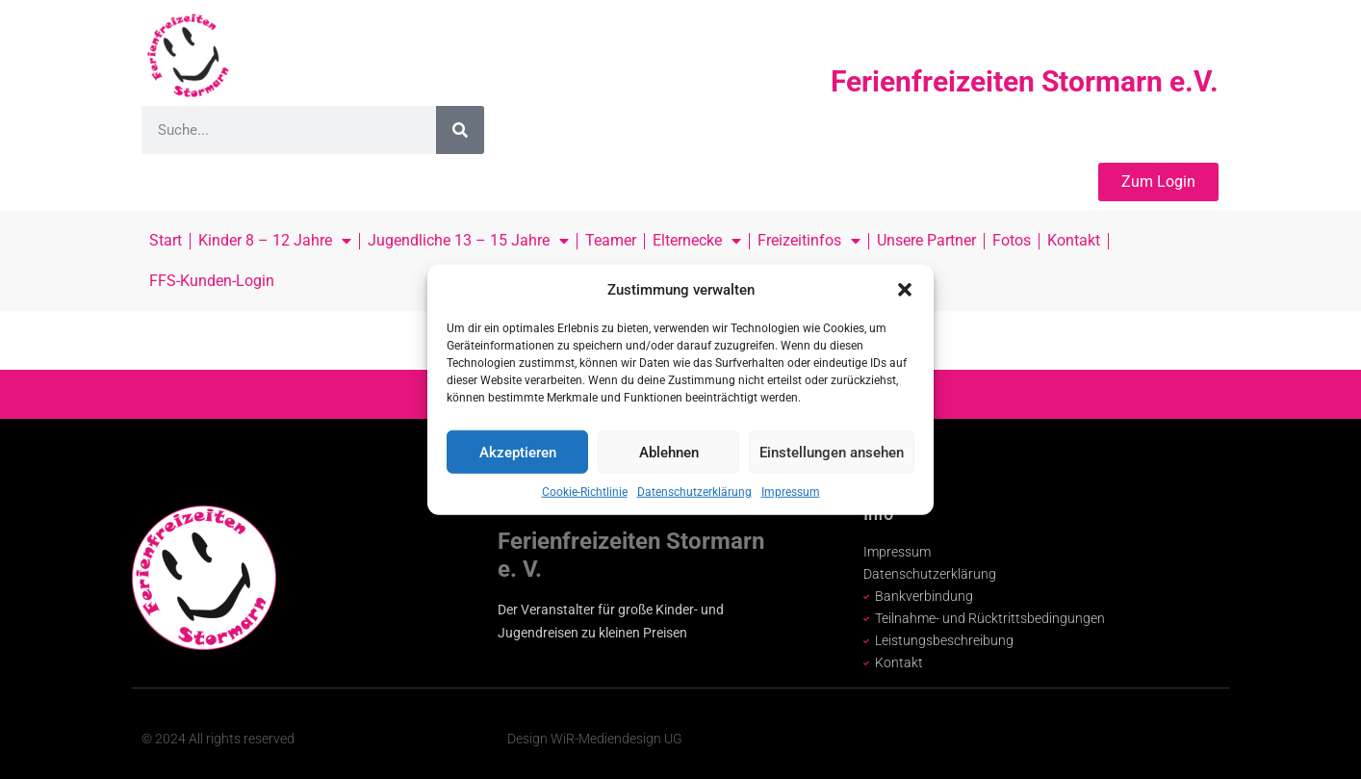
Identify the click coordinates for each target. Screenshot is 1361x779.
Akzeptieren (517, 451)
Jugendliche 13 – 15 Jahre (468, 240)
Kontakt (1073, 240)
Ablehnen (669, 451)
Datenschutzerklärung (694, 492)
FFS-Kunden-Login (211, 281)
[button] (904, 289)
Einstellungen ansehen (831, 451)
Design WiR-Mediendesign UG (594, 738)
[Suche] (460, 130)
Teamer (610, 240)
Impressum (790, 492)
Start (165, 240)
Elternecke (697, 240)
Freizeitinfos (809, 240)
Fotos (1011, 240)
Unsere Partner (926, 240)
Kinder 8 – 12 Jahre (274, 240)
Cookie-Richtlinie (585, 492)
